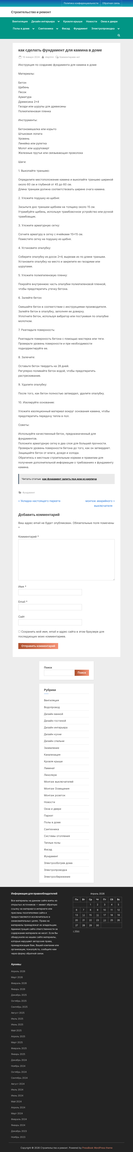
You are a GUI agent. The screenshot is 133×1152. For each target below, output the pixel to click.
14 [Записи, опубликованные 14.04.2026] (83, 915)
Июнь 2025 (17, 1024)
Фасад (66, 28)
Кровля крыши (72, 21)
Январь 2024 (18, 1125)
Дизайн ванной (53, 714)
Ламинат (49, 768)
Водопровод (52, 707)
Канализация (52, 754)
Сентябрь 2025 (19, 1006)
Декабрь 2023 (19, 1131)
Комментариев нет (69, 57)
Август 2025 (18, 1012)
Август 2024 (18, 1083)
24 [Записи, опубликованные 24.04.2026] (104, 920)
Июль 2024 (17, 1089)
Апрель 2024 (18, 1107)
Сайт (21, 616)
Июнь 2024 (17, 1095)
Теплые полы (52, 842)
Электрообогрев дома (58, 863)
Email (22, 601)
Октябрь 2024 (19, 1071)
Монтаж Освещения (56, 788)
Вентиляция (20, 21)
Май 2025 (16, 1030)
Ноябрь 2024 (18, 1066)
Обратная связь (111, 3)
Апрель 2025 (18, 1036)
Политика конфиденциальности (81, 3)
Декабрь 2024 (19, 1060)
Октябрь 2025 (19, 1000)
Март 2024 (17, 1113)
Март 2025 (17, 1042)
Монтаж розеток (54, 795)
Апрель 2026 (18, 971)
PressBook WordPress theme (97, 1148)
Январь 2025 (18, 1054)
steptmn (49, 56)
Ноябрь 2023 (18, 1137)
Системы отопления (57, 836)
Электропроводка (103, 28)
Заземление (51, 747)
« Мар (76, 931)
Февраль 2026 (19, 983)
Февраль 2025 (19, 1048)
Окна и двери (109, 21)
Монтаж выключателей (58, 781)
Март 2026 (17, 977)
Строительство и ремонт (31, 12)
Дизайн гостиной (55, 720)
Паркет (48, 815)
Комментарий (28, 536)
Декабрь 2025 (19, 994)
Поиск (48, 667)
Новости (91, 21)
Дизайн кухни (53, 734)
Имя (22, 586)
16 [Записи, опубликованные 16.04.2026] (97, 915)
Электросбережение (57, 876)
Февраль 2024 (19, 1119)
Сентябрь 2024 (19, 1077)
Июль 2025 (17, 1018)
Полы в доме (21, 28)
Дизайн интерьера (43, 21)
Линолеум (50, 775)
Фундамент (81, 28)
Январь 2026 (18, 989)
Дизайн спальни (54, 741)
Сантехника (45, 28)
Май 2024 (16, 1101)
